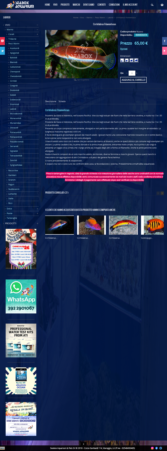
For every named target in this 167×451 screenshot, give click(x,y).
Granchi (11, 179)
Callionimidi (15, 67)
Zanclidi (13, 160)
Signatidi (14, 151)
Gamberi (12, 175)
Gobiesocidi (15, 99)
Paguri (11, 184)
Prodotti (10, 223)
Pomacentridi (16, 137)
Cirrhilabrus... (51, 238)
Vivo (7, 24)
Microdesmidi (16, 113)
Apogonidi (14, 53)
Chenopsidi (15, 71)
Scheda (62, 101)
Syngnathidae (16, 165)
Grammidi (14, 104)
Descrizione (50, 101)
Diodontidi (14, 90)
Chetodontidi (15, 76)
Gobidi (13, 95)
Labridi (13, 109)
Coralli (11, 34)
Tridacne (12, 39)
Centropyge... (147, 238)
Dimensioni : (126, 56)
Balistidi (13, 57)
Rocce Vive (13, 170)
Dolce (9, 208)
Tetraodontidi (16, 155)
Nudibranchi (13, 189)
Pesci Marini (13, 43)
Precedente (158, 193)
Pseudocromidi (16, 141)
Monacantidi (15, 118)
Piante (9, 213)
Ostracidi (14, 127)
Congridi (14, 85)
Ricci (10, 203)
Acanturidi (14, 48)
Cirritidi (13, 81)
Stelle (10, 198)
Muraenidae (15, 123)
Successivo (162, 193)
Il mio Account (130, 5)
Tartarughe (12, 218)
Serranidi (14, 146)
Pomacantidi (15, 132)
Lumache (12, 193)
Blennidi (13, 62)
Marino (10, 29)
